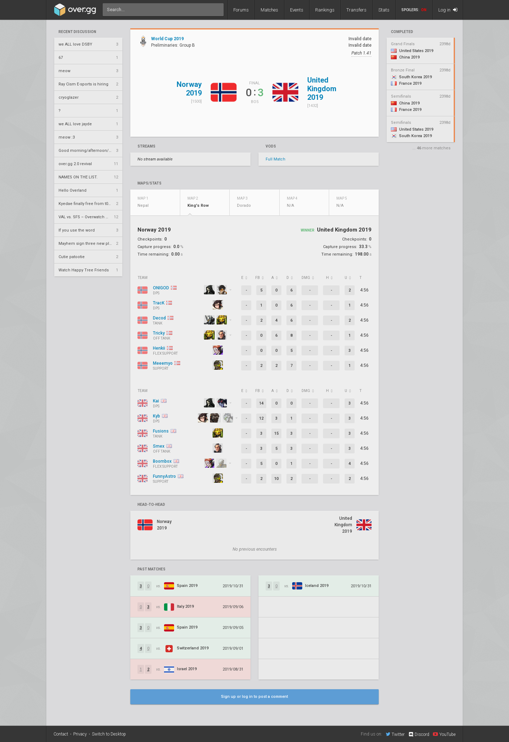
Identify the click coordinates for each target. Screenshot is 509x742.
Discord (418, 734)
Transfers (356, 10)
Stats (383, 10)
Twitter (395, 734)
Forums (241, 10)
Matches (269, 10)
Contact (60, 734)
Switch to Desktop (109, 734)
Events (296, 10)
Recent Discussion (77, 32)
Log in (447, 10)
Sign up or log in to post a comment (254, 696)
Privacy (80, 734)
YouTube (444, 734)
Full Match (275, 159)
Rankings (325, 10)
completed (402, 32)
